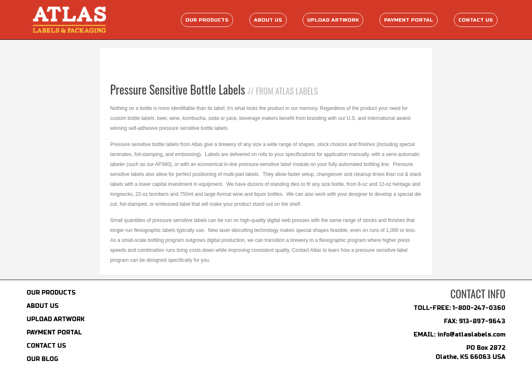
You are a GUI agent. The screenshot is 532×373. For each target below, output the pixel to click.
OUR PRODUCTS (51, 292)
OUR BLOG (42, 359)
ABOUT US (43, 306)
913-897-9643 (482, 321)
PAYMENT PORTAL (54, 332)
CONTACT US (46, 345)
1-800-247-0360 (479, 308)
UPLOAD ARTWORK (56, 319)
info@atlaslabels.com (471, 334)
